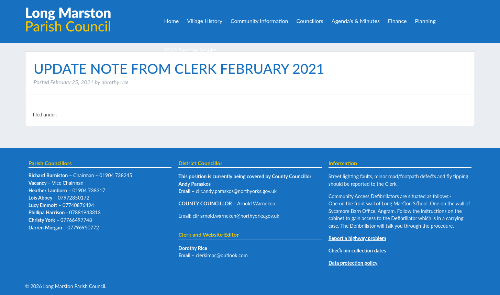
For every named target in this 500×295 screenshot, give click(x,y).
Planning (425, 21)
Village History (204, 21)
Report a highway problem (357, 238)
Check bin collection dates (357, 250)
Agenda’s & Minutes (356, 21)
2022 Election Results (190, 50)
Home (171, 21)
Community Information (259, 21)
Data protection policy (353, 263)
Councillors (309, 21)
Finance (397, 21)
